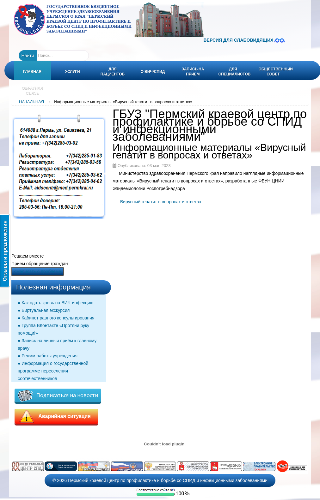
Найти (28, 55)
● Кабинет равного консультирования (56, 317)
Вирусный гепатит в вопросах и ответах (160, 201)
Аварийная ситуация (56, 416)
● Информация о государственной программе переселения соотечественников (53, 371)
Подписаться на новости (58, 396)
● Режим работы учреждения (47, 355)
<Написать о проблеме (37, 271)
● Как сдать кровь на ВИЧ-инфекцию (55, 302)
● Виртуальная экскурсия (44, 310)
